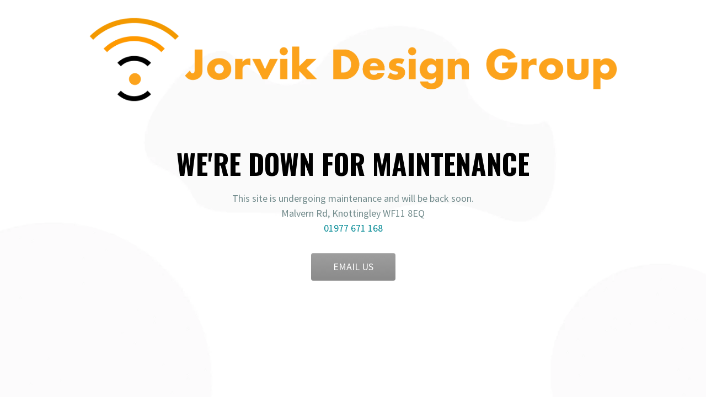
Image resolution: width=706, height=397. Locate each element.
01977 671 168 (353, 228)
